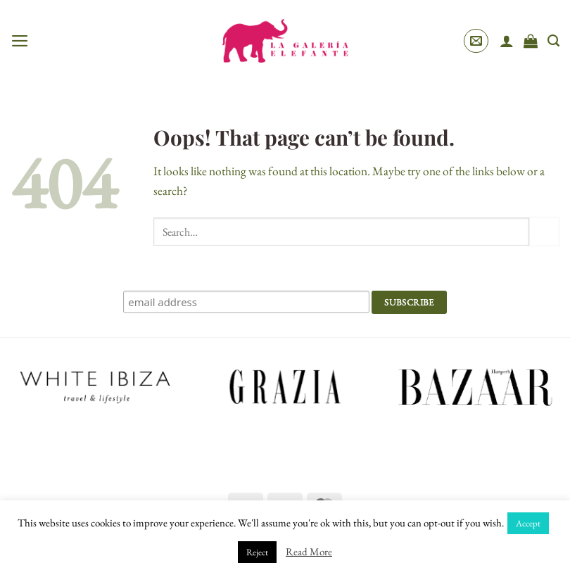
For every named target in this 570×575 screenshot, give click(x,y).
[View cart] (531, 40)
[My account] (507, 40)
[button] (20, 41)
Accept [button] (528, 523)
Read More (309, 551)
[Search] (553, 41)
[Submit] (544, 232)
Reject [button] (257, 552)
